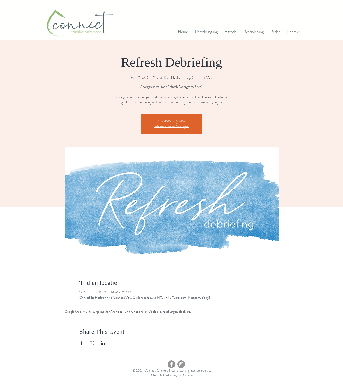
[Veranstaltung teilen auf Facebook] (81, 343)
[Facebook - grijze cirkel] (171, 364)
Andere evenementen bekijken (171, 126)
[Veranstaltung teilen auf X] (92, 343)
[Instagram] (181, 364)
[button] (230, 31)
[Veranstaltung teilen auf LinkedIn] (103, 343)
